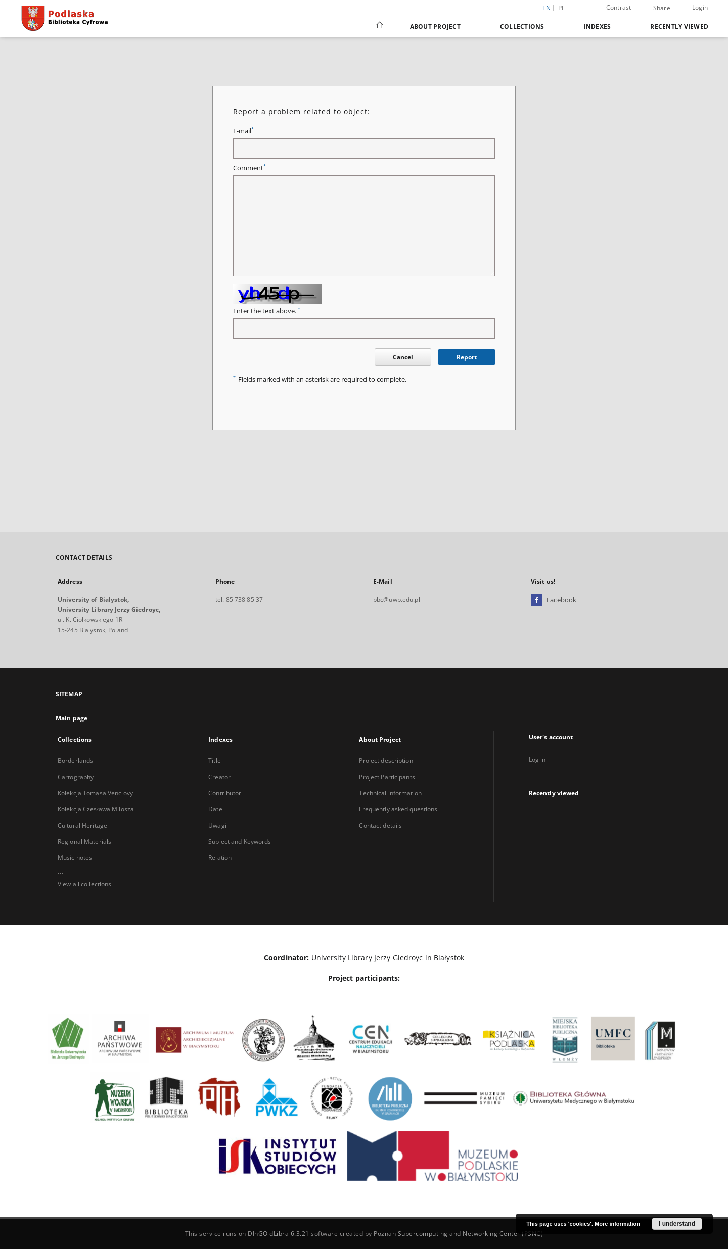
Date (215, 809)
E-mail (243, 131)
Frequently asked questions (398, 809)
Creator (219, 777)
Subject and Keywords (239, 841)
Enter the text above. (266, 311)
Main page (71, 718)
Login (700, 7)
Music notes (75, 857)
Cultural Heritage (82, 825)
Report (467, 357)
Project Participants (387, 777)
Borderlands (75, 760)
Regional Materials (84, 841)
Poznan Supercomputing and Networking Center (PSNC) (458, 1233)
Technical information (390, 793)
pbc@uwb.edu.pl (396, 599)
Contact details (380, 825)
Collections (522, 26)
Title (214, 760)
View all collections (84, 884)
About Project (435, 26)
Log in (537, 759)
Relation (220, 857)
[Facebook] (536, 600)
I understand (677, 1223)
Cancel (403, 357)
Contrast (618, 7)
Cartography (76, 777)
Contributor (224, 793)
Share (661, 8)
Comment (249, 168)
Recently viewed (679, 26)
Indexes (597, 26)
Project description (386, 760)
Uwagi (217, 825)
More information (617, 1224)
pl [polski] (561, 8)
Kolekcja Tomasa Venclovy (95, 793)
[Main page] (379, 26)
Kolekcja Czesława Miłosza (96, 809)
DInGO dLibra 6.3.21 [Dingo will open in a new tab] (278, 1233)
